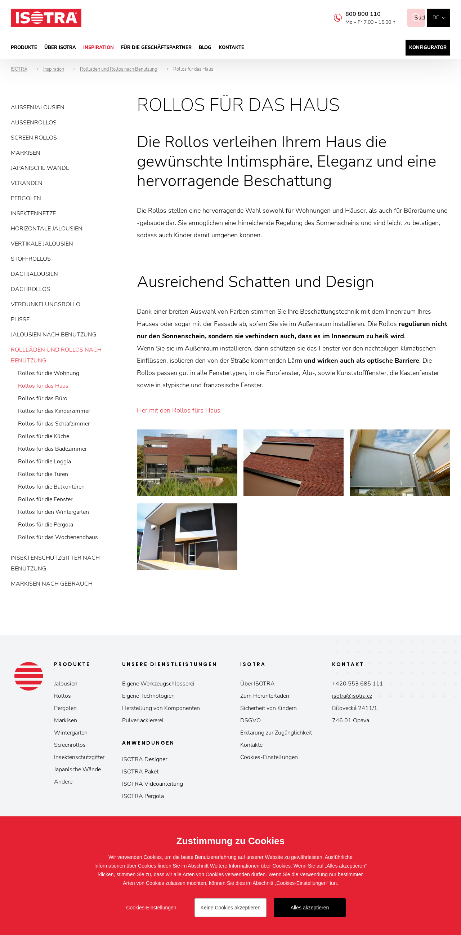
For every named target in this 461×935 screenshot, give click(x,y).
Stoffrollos (31, 259)
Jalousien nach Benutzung (54, 335)
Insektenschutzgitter (79, 757)
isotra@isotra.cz (352, 696)
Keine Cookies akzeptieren (231, 907)
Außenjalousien (37, 107)
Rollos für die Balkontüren (51, 487)
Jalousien (65, 684)
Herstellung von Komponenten (161, 708)
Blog (205, 47)
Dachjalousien (34, 274)
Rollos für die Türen (43, 474)
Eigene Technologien (148, 696)
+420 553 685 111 (357, 684)
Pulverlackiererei (143, 720)
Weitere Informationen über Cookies (250, 866)
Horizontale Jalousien (46, 229)
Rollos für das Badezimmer (52, 449)
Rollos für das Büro (42, 398)
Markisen (25, 153)
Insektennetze (33, 213)
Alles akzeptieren (310, 907)
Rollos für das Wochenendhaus (58, 537)
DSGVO (250, 720)
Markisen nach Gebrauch (52, 584)
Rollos (62, 696)
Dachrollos (30, 289)
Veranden (26, 183)
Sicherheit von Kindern (268, 708)
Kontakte (231, 47)
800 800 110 (354, 14)
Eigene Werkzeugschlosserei (158, 684)
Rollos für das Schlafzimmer (54, 424)
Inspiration (98, 47)
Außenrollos (34, 123)
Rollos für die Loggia (44, 462)
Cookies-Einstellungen (269, 757)
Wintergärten (71, 733)
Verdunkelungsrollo (45, 304)
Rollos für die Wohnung (48, 373)
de (436, 17)
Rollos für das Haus (43, 386)
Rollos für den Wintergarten (53, 512)
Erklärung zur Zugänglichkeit (276, 733)
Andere (63, 782)
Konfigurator (428, 47)
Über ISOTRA (60, 47)
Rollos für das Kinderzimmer (54, 411)
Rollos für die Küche (43, 436)
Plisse (20, 319)
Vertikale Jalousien (42, 244)
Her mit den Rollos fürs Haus (178, 410)
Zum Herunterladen (264, 696)
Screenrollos (70, 745)
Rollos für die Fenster (45, 499)
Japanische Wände (40, 168)
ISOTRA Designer (144, 759)
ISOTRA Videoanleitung (152, 784)
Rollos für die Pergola (45, 525)
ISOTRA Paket (140, 772)
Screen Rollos (34, 138)
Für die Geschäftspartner (156, 47)
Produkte (24, 47)
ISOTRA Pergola (143, 796)
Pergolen (26, 198)
